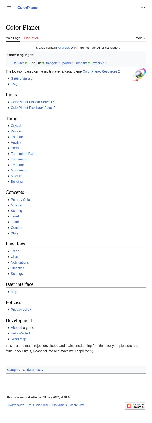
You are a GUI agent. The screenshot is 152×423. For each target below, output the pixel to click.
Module (16, 176)
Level (15, 216)
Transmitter (19, 159)
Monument (18, 170)
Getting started (21, 78)
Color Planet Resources (100, 71)
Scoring (16, 211)
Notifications (20, 262)
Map (14, 292)
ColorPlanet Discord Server (31, 102)
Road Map (18, 339)
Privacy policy (21, 309)
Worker (16, 131)
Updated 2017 (33, 370)
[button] (9, 7)
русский (98, 63)
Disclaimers (59, 405)
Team (15, 222)
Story (15, 233)
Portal (15, 148)
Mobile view (77, 405)
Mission (16, 205)
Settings (17, 274)
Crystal (16, 126)
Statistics (17, 268)
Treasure (17, 165)
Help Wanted (20, 333)
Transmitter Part (22, 153)
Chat (14, 257)
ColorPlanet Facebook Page (31, 107)
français (51, 63)
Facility (16, 142)
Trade (15, 251)
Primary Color (21, 200)
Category (13, 370)
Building (17, 181)
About (15, 328)
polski (66, 63)
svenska (81, 63)
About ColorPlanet (38, 405)
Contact (16, 227)
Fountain (17, 137)
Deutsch (18, 63)
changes (64, 47)
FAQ (14, 84)
